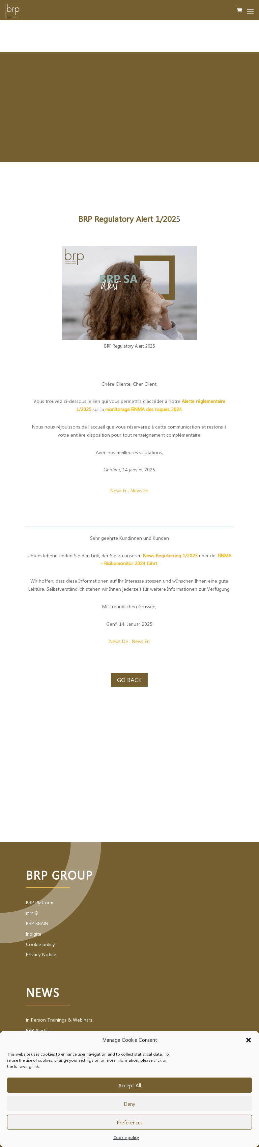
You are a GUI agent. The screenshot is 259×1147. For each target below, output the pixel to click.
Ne (112, 641)
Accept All (129, 1085)
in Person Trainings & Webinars (59, 1020)
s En (145, 641)
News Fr (118, 490)
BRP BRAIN (37, 923)
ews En (141, 490)
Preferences (130, 1122)
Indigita (33, 934)
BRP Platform (39, 902)
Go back (129, 680)
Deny (129, 1103)
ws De (121, 641)
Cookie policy (126, 1137)
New (136, 641)
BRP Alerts (37, 1030)
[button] (248, 1040)
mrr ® (32, 913)
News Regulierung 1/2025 (170, 555)
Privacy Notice (41, 954)
